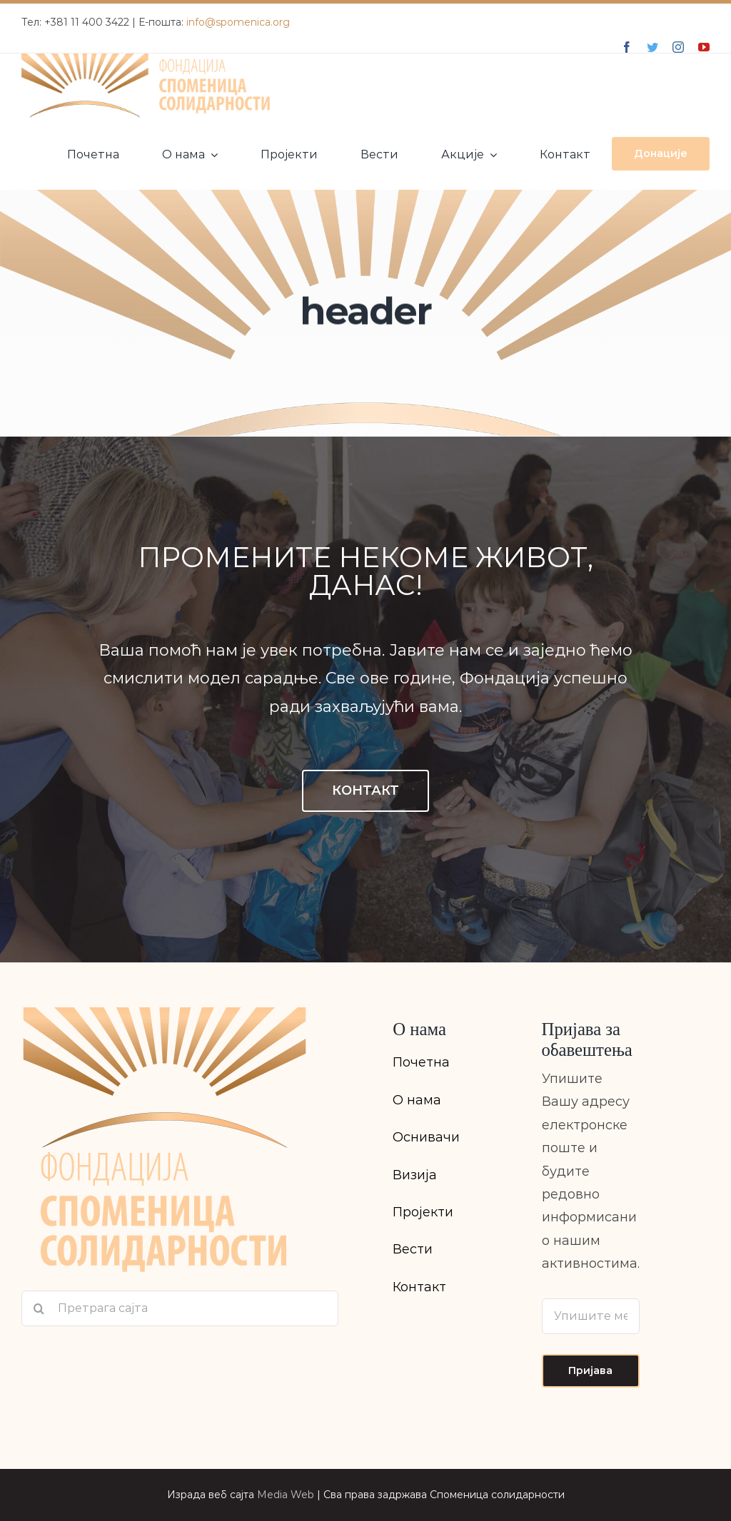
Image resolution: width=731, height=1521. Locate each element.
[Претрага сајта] (179, 1308)
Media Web (285, 1494)
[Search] (39, 1308)
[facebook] (626, 47)
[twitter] (652, 47)
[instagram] (678, 47)
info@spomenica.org (238, 22)
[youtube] (704, 47)
